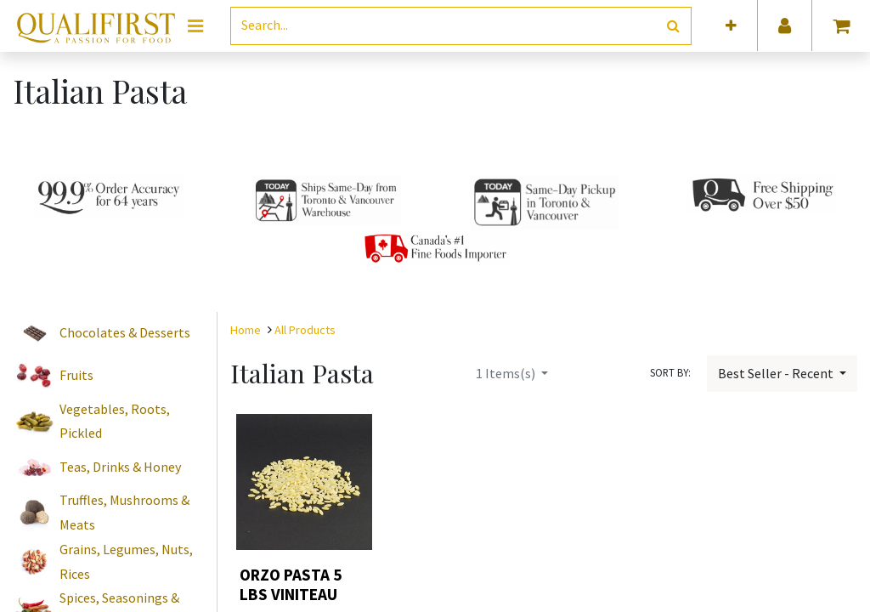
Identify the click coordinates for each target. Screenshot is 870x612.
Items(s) (507, 373)
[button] (731, 26)
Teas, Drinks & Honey (120, 466)
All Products (305, 329)
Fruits (76, 374)
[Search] (673, 26)
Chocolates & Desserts (124, 332)
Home (245, 329)
